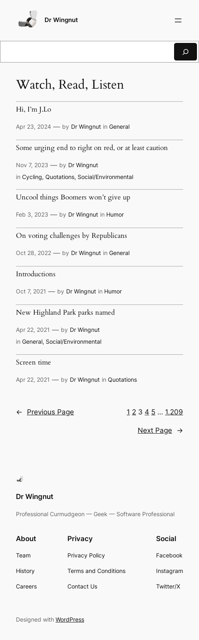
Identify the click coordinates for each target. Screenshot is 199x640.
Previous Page (45, 412)
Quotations (59, 176)
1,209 (174, 412)
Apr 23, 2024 (33, 126)
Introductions (36, 274)
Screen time (33, 363)
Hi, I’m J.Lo (33, 110)
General (119, 126)
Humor (115, 214)
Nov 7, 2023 (32, 164)
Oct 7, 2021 (31, 291)
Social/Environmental (105, 176)
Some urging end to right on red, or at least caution (92, 148)
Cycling (32, 176)
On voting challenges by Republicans (71, 236)
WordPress (70, 619)
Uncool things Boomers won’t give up (73, 197)
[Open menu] (178, 20)
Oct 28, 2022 (33, 252)
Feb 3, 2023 (32, 214)
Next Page (160, 430)
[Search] (185, 51)
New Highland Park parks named (65, 313)
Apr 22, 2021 (33, 329)
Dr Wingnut (61, 20)
